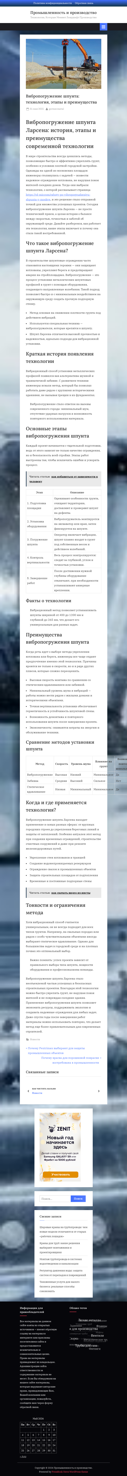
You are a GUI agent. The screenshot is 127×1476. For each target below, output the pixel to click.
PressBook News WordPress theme (70, 1471)
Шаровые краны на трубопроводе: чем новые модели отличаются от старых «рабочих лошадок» (63, 1231)
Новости (35, 1039)
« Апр (23, 1456)
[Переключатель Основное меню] (103, 26)
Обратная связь (84, 3)
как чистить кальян (44, 1088)
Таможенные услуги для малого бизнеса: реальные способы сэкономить (60, 1286)
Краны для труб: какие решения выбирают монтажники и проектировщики (60, 1247)
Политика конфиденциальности (52, 3)
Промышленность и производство (63, 12)
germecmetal (56, 108)
